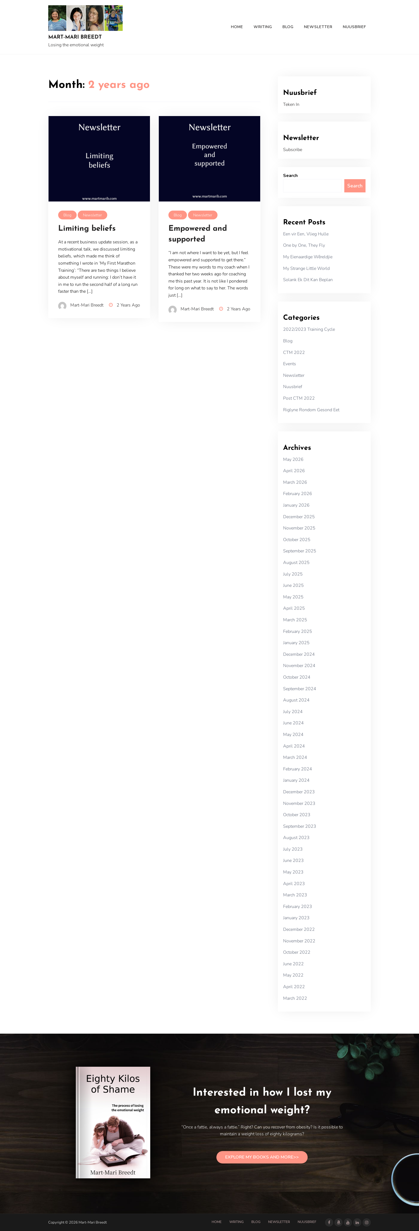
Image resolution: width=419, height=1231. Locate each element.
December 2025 (299, 517)
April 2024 (294, 746)
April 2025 (294, 608)
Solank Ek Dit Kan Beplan (308, 280)
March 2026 (295, 482)
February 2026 (297, 494)
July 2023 (293, 849)
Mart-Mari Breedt (75, 37)
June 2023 (293, 861)
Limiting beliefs (87, 229)
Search (290, 176)
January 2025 (296, 643)
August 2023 (296, 838)
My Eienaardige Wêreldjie (307, 257)
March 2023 (295, 895)
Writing (263, 26)
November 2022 (299, 941)
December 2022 (299, 929)
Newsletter (318, 26)
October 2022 (296, 952)
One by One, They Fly (304, 245)
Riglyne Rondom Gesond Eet (311, 410)
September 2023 (299, 826)
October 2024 (296, 677)
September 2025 (299, 551)
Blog (288, 26)
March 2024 (295, 757)
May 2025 (293, 597)
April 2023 (294, 884)
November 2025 (299, 528)
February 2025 (297, 631)
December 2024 (299, 654)
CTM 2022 (294, 353)
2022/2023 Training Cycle (309, 329)
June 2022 (293, 964)
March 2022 (295, 998)
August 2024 (296, 700)
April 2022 (294, 987)
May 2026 (293, 459)
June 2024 (293, 723)
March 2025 (295, 620)
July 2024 (293, 712)
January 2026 (296, 505)
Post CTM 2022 (299, 398)
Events (289, 364)
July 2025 (293, 574)
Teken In (291, 104)
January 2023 (296, 918)
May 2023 (293, 872)
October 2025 (296, 540)
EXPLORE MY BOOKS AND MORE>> (262, 1157)
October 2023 (296, 815)
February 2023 (297, 907)
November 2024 (299, 666)
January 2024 (296, 780)
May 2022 (293, 975)
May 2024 (293, 735)
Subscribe (292, 150)
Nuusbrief (354, 26)
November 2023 (299, 803)
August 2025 (296, 563)
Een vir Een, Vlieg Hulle (306, 234)
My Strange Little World (306, 268)
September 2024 (299, 689)
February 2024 (297, 769)
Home (237, 26)
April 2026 (294, 471)
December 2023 (299, 792)
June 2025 (293, 585)
